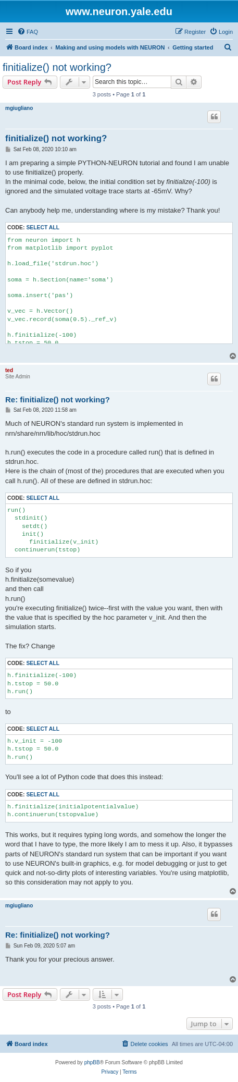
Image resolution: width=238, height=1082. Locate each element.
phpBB (92, 1062)
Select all (42, 227)
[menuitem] (27, 32)
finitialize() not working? (57, 67)
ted (9, 370)
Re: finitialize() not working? (57, 399)
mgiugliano (19, 108)
